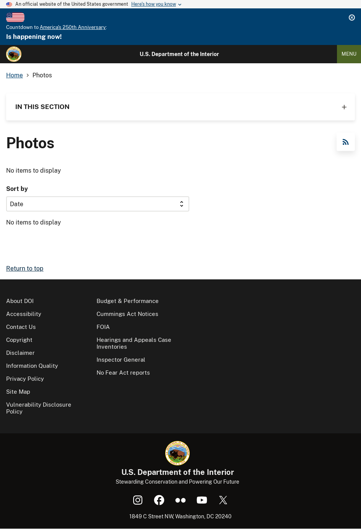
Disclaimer (20, 352)
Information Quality (32, 365)
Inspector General (121, 359)
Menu (349, 54)
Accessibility (23, 314)
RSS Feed (346, 142)
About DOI (20, 301)
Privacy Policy (25, 378)
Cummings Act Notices (127, 314)
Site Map (18, 391)
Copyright (19, 340)
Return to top (25, 268)
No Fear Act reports (123, 372)
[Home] (13, 54)
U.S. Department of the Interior (179, 54)
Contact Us (21, 327)
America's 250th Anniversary (73, 27)
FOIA (103, 327)
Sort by (17, 188)
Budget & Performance (128, 301)
